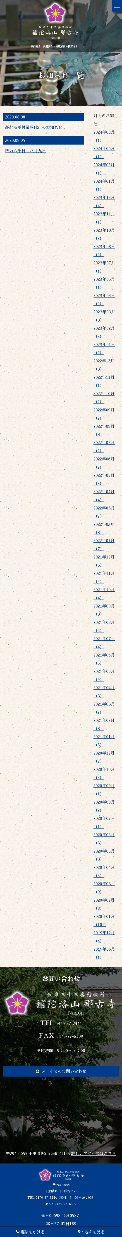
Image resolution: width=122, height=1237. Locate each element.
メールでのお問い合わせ (63, 1071)
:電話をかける (30, 1232)
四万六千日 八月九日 (25, 151)
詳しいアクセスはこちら (93, 1154)
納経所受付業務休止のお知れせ (33, 127)
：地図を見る (91, 1232)
